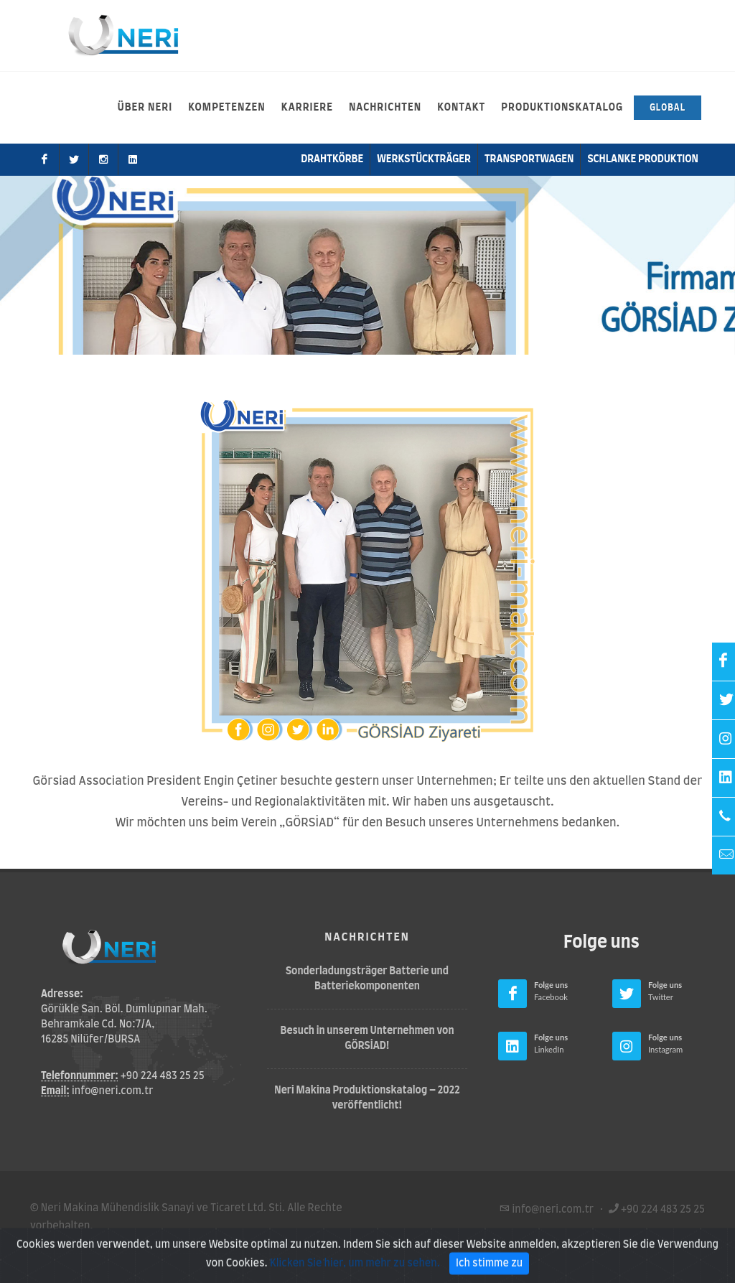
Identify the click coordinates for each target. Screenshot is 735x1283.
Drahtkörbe (332, 159)
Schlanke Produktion (642, 159)
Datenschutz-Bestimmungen (223, 1244)
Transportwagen (529, 159)
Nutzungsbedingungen (85, 1244)
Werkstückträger (424, 159)
